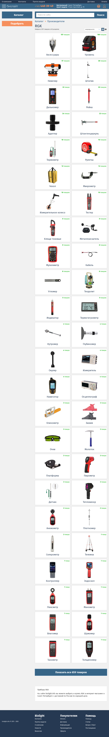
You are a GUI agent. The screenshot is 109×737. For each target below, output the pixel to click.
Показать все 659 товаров (71, 672)
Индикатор (53, 317)
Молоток (89, 449)
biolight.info (6, 721)
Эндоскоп (89, 581)
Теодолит (89, 291)
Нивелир (52, 81)
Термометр (53, 159)
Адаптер (52, 133)
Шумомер (89, 633)
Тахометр (53, 659)
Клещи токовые (52, 239)
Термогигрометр (89, 317)
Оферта (63, 731)
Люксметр (52, 607)
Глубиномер (89, 344)
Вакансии (38, 731)
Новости (38, 728)
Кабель (89, 265)
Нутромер (52, 344)
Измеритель (89, 370)
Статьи (88, 722)
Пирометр (89, 475)
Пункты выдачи (39, 2)
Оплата (104, 2)
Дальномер (52, 107)
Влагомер (52, 633)
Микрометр (89, 186)
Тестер (89, 212)
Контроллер (52, 581)
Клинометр (52, 423)
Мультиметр (52, 265)
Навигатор (52, 396)
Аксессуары (52, 54)
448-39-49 (44, 6)
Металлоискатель (89, 239)
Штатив (89, 81)
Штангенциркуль (89, 133)
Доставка (91, 2)
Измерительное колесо (52, 212)
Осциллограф (89, 396)
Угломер (52, 291)
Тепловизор (89, 502)
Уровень (89, 54)
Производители (66, 728)
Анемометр (52, 528)
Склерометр (52, 554)
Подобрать (17, 23)
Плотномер (89, 528)
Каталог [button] (17, 14)
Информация (65, 725)
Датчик (52, 502)
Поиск (100, 14)
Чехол (52, 186)
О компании (7, 2)
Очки (52, 449)
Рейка (89, 107)
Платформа (52, 475)
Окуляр (52, 370)
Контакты (22, 2)
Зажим (89, 423)
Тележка (89, 554)
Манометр (89, 607)
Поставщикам (91, 728)
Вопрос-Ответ (91, 725)
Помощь (88, 719)
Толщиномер (89, 659)
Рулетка (89, 159)
